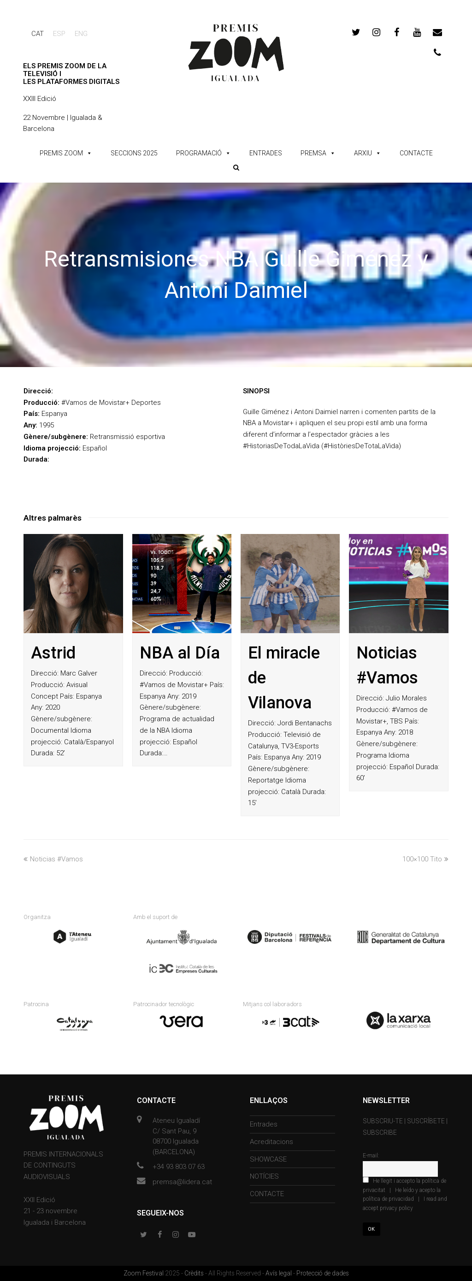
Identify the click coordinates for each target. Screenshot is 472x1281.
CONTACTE (416, 153)
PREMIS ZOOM (61, 153)
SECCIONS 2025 (134, 153)
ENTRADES (265, 153)
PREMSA (313, 153)
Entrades (263, 1124)
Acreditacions (271, 1142)
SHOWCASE (268, 1159)
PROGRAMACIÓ (199, 153)
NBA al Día (180, 653)
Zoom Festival (144, 1273)
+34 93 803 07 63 (179, 1166)
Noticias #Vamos (53, 859)
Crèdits (194, 1273)
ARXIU (363, 153)
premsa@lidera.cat (182, 1182)
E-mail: (371, 1155)
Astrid (53, 653)
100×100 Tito (425, 859)
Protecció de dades (322, 1273)
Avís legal (279, 1273)
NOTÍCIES (264, 1176)
